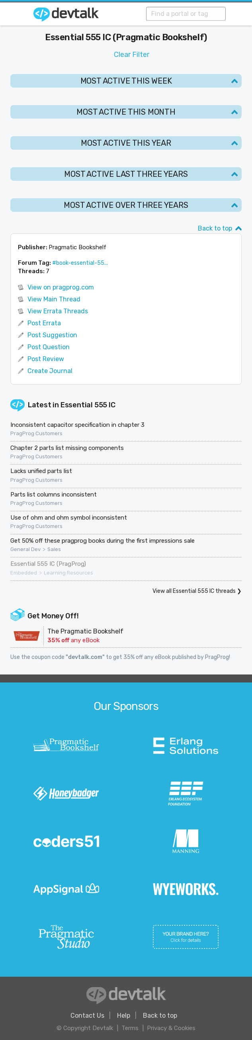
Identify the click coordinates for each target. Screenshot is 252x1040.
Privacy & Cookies (171, 1028)
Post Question (48, 347)
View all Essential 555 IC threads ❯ (197, 591)
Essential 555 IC (88, 405)
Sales (54, 549)
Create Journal (49, 371)
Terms (130, 1028)
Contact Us (87, 1015)
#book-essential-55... (80, 263)
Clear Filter (131, 54)
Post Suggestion (52, 335)
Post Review (45, 359)
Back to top (215, 228)
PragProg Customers (36, 433)
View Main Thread (53, 299)
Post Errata (44, 323)
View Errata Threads (57, 311)
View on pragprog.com (60, 287)
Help (123, 1015)
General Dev (25, 549)
